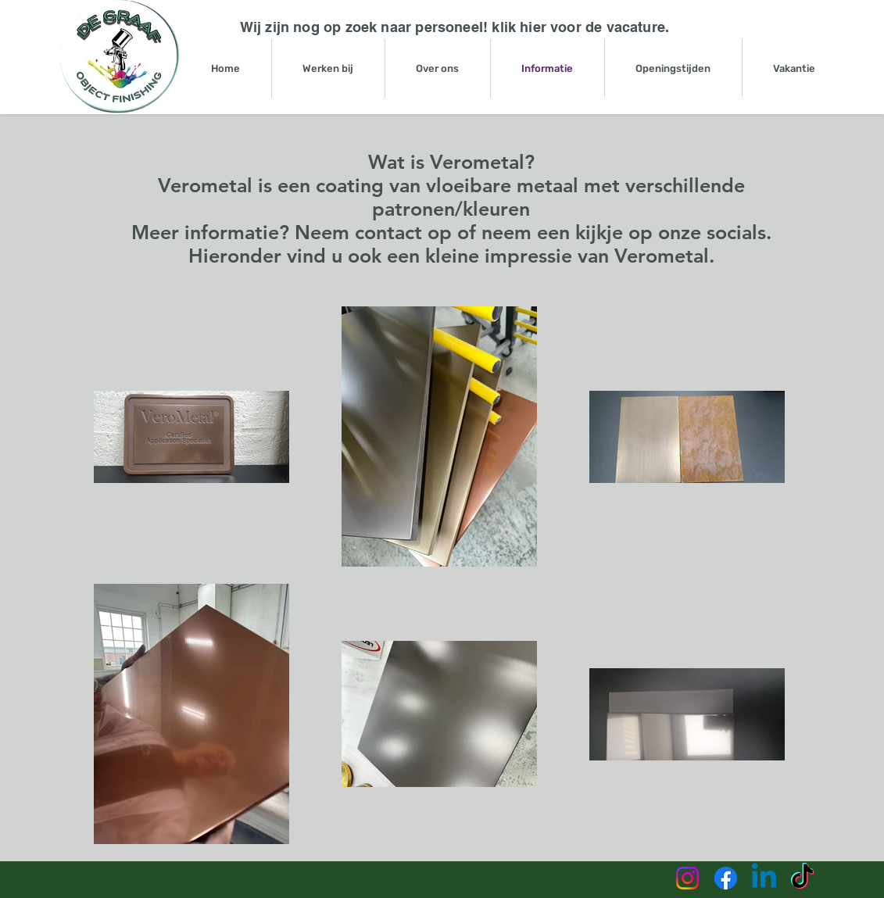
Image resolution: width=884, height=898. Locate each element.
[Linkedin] (764, 878)
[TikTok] (802, 878)
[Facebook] (725, 878)
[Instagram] (687, 878)
